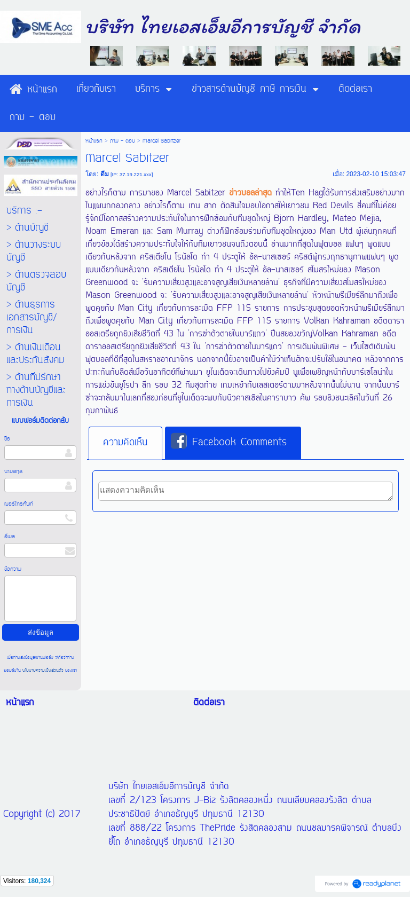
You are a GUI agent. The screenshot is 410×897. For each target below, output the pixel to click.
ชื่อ (7, 439)
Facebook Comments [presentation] (229, 442)
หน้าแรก (93, 141)
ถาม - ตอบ (122, 141)
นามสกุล (13, 471)
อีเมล (9, 536)
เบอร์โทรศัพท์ (18, 504)
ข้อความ (12, 569)
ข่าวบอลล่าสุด (250, 193)
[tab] (125, 443)
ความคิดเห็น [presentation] (125, 442)
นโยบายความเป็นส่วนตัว (43, 670)
